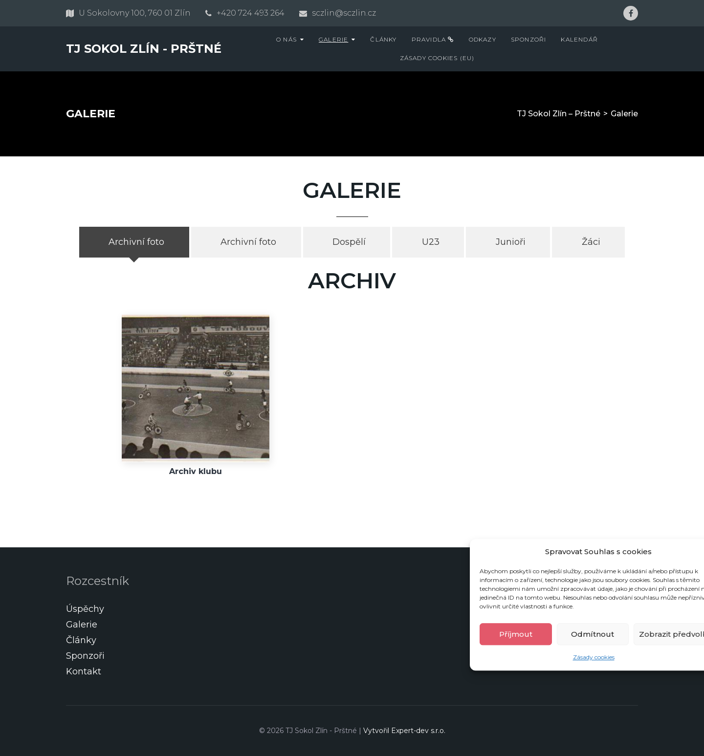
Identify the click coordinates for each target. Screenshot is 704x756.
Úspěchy (85, 609)
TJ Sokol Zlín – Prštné (558, 113)
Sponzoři (529, 39)
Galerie (333, 39)
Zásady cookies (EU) (437, 58)
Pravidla (433, 39)
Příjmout (515, 634)
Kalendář (579, 39)
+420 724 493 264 (251, 13)
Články (383, 39)
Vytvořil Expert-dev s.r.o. (404, 730)
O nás (286, 39)
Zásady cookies (594, 657)
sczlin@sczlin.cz (344, 13)
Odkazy (482, 39)
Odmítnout (592, 634)
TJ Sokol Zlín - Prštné (143, 49)
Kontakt (83, 671)
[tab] (134, 242)
